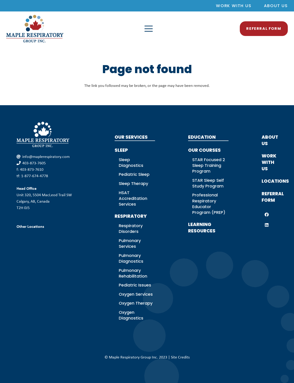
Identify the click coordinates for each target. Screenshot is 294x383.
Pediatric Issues (135, 285)
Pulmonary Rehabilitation (133, 273)
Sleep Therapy (133, 183)
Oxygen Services (136, 294)
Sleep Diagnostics (131, 162)
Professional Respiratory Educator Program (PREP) (208, 203)
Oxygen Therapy (136, 303)
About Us (276, 5)
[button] (187, 29)
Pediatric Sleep (134, 174)
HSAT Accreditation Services (133, 198)
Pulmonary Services (130, 243)
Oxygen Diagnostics (131, 315)
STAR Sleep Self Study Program (208, 183)
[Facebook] (267, 214)
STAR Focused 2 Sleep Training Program (208, 165)
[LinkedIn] (267, 225)
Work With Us (234, 5)
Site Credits (180, 357)
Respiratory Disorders (131, 228)
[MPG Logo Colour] (34, 28)
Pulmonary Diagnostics (131, 258)
